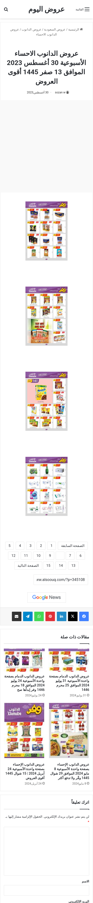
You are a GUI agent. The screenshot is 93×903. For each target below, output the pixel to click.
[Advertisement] (46, 146)
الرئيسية (75, 29)
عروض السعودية (54, 29)
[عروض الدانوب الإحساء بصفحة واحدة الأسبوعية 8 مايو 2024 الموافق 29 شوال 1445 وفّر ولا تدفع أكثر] (69, 731)
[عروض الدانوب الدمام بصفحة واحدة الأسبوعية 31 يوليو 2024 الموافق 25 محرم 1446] (69, 660)
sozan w (60, 92)
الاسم (85, 881)
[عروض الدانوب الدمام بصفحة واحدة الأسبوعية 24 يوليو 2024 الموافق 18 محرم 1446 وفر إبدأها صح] (24, 660)
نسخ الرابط (18, 580)
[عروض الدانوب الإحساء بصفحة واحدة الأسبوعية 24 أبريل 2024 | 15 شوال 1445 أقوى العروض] (24, 731)
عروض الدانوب (31, 29)
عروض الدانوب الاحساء (46, 44)
